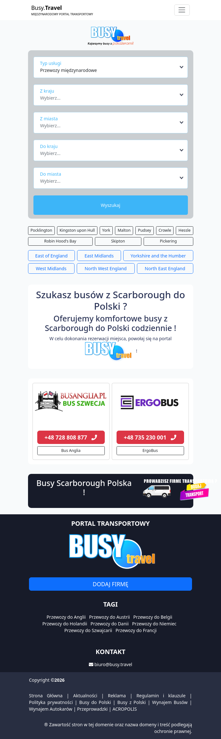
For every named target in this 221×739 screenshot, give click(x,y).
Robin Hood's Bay (60, 241)
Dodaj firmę (110, 584)
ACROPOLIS (124, 709)
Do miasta (50, 174)
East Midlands (98, 256)
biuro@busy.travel (113, 664)
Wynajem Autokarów (50, 709)
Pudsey (144, 230)
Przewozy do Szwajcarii (88, 630)
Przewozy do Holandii (64, 624)
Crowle (165, 230)
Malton (124, 230)
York (106, 230)
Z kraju (47, 91)
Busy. (62, 10)
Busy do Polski (95, 702)
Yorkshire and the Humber (158, 256)
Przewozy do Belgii (152, 617)
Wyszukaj (110, 205)
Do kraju (49, 146)
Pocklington (41, 230)
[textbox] (108, 96)
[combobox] (112, 67)
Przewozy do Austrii (109, 617)
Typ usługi (50, 63)
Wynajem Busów (170, 702)
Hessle (185, 230)
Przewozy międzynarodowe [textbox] (68, 70)
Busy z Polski (132, 702)
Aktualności (85, 696)
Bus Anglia (71, 450)
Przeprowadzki (92, 709)
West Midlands (51, 268)
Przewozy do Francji (136, 630)
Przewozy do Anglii (66, 617)
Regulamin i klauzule (160, 696)
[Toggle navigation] (182, 10)
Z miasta (49, 119)
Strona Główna (45, 696)
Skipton (118, 241)
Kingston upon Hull (77, 230)
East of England (51, 256)
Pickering (168, 241)
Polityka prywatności (51, 702)
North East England (165, 268)
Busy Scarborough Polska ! (84, 487)
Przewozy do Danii (109, 624)
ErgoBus (150, 450)
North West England (106, 268)
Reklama (117, 696)
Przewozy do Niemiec (154, 624)
